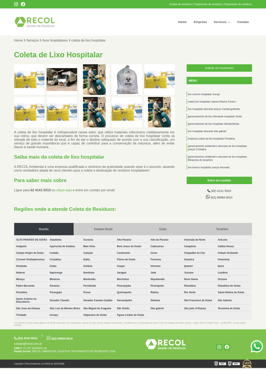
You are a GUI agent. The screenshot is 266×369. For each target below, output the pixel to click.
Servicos (219, 22)
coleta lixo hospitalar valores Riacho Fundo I (212, 102)
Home (179, 22)
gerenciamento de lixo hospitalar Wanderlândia (213, 126)
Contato (242, 22)
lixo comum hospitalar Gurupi (204, 94)
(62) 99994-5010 (219, 197)
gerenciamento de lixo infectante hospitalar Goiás (215, 118)
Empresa (198, 22)
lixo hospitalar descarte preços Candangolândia (214, 110)
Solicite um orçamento (219, 68)
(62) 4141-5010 (219, 191)
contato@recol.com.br (28, 344)
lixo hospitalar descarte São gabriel (207, 134)
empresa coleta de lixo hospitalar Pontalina (211, 141)
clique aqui (64, 190)
